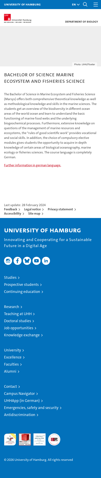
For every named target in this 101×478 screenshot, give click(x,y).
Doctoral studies (17, 320)
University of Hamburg (22, 4)
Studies (10, 277)
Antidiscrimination (19, 414)
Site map (34, 213)
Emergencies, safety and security (31, 407)
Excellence (13, 357)
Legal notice (32, 209)
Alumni (10, 371)
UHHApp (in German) (22, 400)
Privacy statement (60, 209)
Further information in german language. (32, 165)
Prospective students (21, 284)
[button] (75, 4)
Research (11, 306)
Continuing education (22, 291)
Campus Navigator (19, 393)
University (12, 350)
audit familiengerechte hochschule (10, 439)
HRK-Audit (37, 437)
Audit (22, 435)
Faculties (11, 364)
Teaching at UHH (18, 313)
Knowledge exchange (22, 335)
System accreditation (54, 437)
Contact (10, 386)
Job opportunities (18, 327)
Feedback (10, 209)
